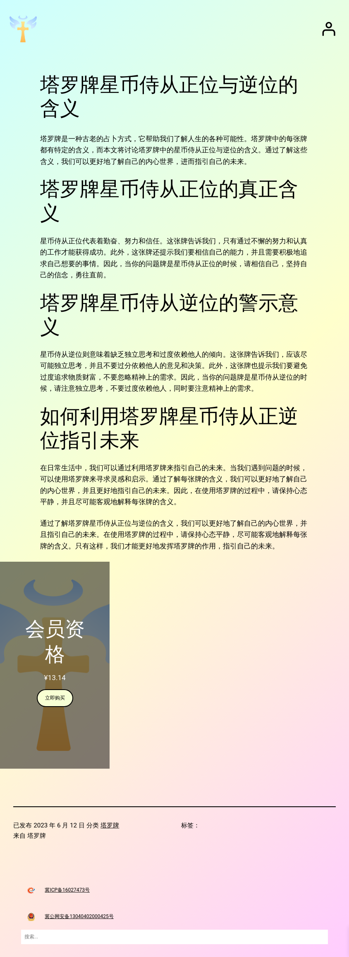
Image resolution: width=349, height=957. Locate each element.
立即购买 (55, 698)
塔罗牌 (109, 825)
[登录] (329, 29)
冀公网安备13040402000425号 (79, 916)
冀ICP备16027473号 (67, 890)
